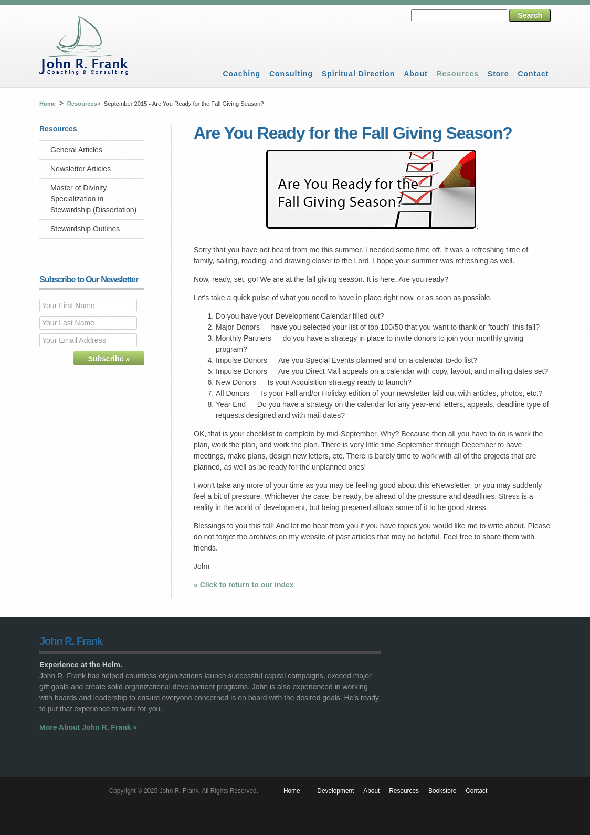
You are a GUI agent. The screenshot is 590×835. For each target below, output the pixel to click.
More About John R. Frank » (88, 727)
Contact (533, 73)
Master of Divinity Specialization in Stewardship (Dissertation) (93, 199)
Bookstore (442, 791)
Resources (457, 73)
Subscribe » (109, 358)
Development (335, 791)
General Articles (76, 150)
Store (498, 73)
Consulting (291, 73)
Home (47, 103)
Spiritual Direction (358, 73)
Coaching (241, 73)
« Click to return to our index (244, 585)
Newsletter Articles (80, 169)
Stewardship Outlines (85, 229)
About (415, 73)
